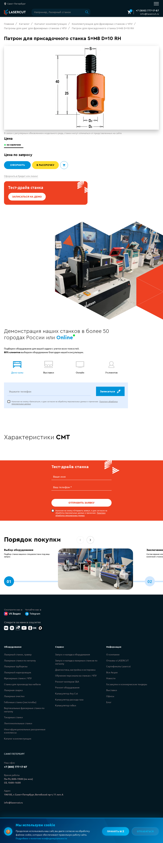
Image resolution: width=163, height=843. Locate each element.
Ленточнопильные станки (18, 723)
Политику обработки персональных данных (80, 513)
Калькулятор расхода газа (69, 699)
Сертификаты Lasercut (118, 666)
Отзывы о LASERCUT (117, 660)
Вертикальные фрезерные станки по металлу (24, 709)
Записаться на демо (27, 196)
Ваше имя (59, 476)
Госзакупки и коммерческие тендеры (126, 684)
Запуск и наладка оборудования (72, 654)
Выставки (111, 689)
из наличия (14, 144)
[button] (90, 539)
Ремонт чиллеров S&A (67, 681)
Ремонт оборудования (67, 687)
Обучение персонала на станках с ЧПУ (76, 675)
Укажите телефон (20, 391)
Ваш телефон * (62, 487)
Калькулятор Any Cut (66, 693)
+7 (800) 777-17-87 (147, 10)
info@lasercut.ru (149, 14)
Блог (108, 701)
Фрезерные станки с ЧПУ (18, 677)
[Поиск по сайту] (61, 12)
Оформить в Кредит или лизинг (21, 176)
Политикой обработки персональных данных (61, 831)
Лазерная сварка (13, 689)
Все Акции (112, 672)
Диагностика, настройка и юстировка (75, 669)
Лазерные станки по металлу (20, 660)
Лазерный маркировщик (17, 672)
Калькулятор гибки (65, 705)
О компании (112, 654)
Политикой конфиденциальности (54, 828)
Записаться (110, 392)
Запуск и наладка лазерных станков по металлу (76, 662)
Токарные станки (13, 717)
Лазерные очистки (14, 695)
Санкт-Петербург (14, 753)
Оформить (17, 165)
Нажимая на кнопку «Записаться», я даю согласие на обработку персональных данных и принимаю (65, 403)
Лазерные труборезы (16, 666)
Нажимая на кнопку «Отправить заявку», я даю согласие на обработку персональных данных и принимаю (81, 512)
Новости (110, 677)
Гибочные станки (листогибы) (20, 701)
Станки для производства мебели (22, 684)
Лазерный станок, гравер (18, 654)
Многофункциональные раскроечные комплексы (24, 731)
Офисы (110, 695)
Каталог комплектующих (17, 738)
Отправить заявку (81, 502)
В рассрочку (45, 165)
